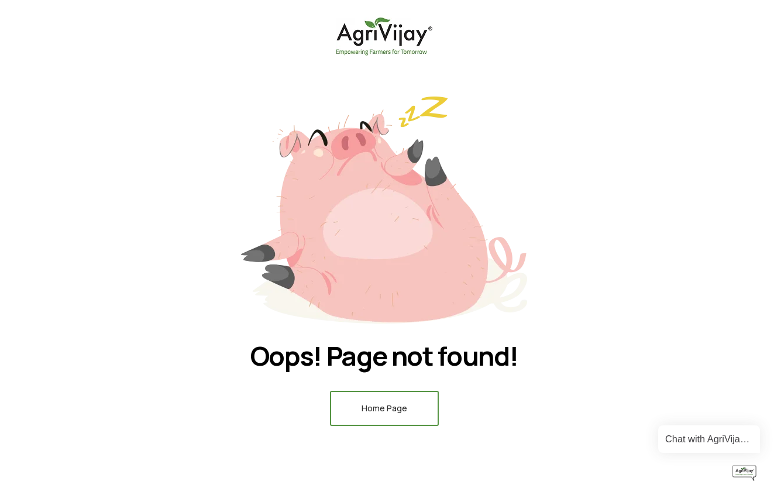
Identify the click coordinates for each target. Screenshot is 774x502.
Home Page (384, 408)
